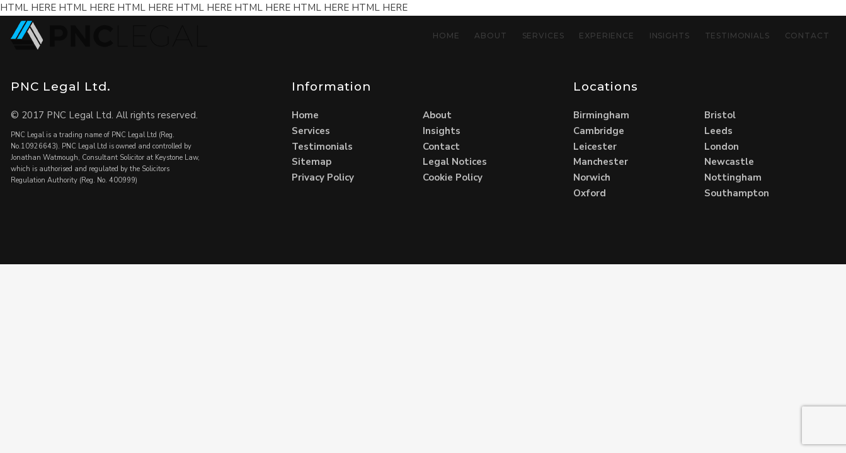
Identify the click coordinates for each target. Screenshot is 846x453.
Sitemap (311, 161)
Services (543, 35)
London (721, 146)
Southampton (736, 193)
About (490, 35)
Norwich (591, 177)
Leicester (595, 146)
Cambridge (598, 131)
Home (446, 35)
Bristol (720, 115)
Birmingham (601, 115)
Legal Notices (455, 161)
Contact (807, 35)
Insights (669, 35)
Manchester (600, 161)
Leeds (718, 131)
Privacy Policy (323, 177)
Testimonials (737, 35)
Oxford (589, 193)
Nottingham (733, 177)
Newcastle (729, 161)
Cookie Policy (453, 177)
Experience (606, 35)
